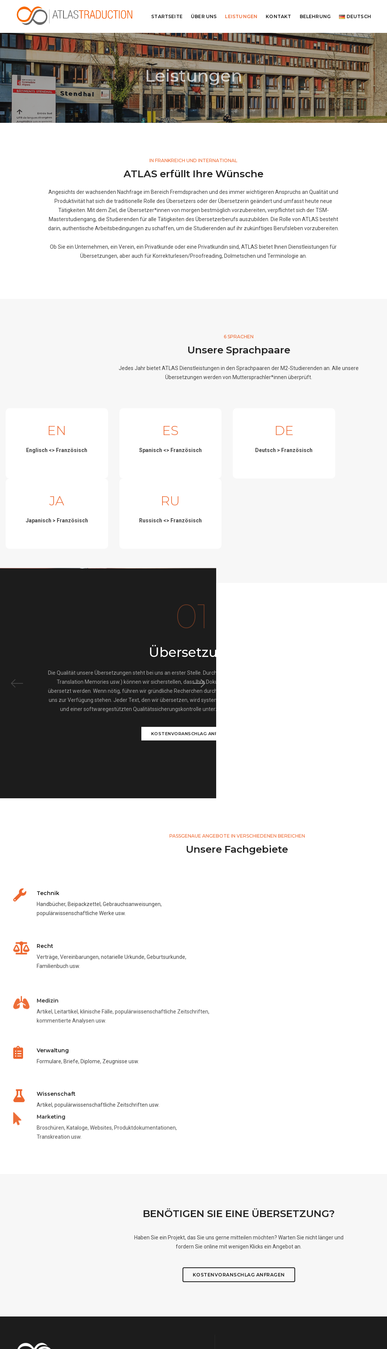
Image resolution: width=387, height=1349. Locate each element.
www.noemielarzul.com (175, 1326)
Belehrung (315, 16)
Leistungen (241, 16)
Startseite (167, 16)
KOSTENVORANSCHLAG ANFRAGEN (290, 713)
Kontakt (278, 16)
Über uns (204, 16)
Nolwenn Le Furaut (292, 1326)
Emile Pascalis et (254, 1326)
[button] (370, 657)
